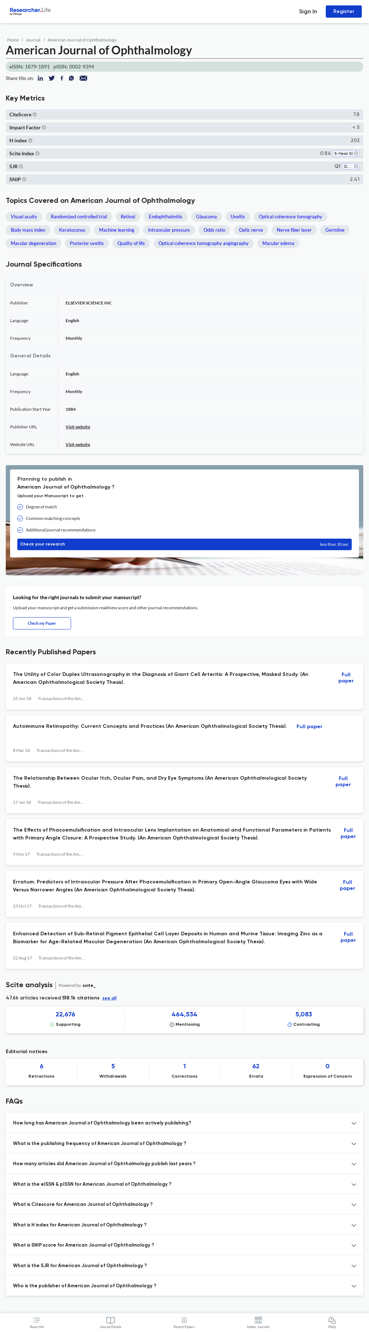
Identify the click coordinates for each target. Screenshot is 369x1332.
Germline (334, 230)
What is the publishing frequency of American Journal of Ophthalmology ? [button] (99, 1143)
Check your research (184, 544)
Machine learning (116, 230)
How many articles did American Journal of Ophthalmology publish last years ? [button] (104, 1164)
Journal (33, 40)
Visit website (78, 426)
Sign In (308, 11)
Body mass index (28, 230)
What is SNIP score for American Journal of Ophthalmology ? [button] (83, 1245)
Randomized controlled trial (79, 216)
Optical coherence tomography (290, 216)
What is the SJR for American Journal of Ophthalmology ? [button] (80, 1266)
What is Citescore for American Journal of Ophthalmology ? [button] (83, 1204)
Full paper (346, 677)
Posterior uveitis (87, 243)
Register (343, 11)
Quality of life (131, 243)
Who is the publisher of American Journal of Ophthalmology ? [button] (84, 1286)
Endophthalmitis (165, 216)
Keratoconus (72, 230)
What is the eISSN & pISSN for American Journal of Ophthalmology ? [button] (92, 1184)
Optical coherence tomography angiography (204, 243)
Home (13, 40)
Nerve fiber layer (294, 230)
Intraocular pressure (169, 230)
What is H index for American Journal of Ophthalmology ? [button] (80, 1225)
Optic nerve (251, 230)
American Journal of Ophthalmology (82, 40)
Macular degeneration (33, 243)
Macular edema (278, 243)
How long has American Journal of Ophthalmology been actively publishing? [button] (102, 1123)
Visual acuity (24, 216)
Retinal (128, 216)
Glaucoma (206, 216)
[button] (34, 114)
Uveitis (238, 216)
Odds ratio (214, 230)
